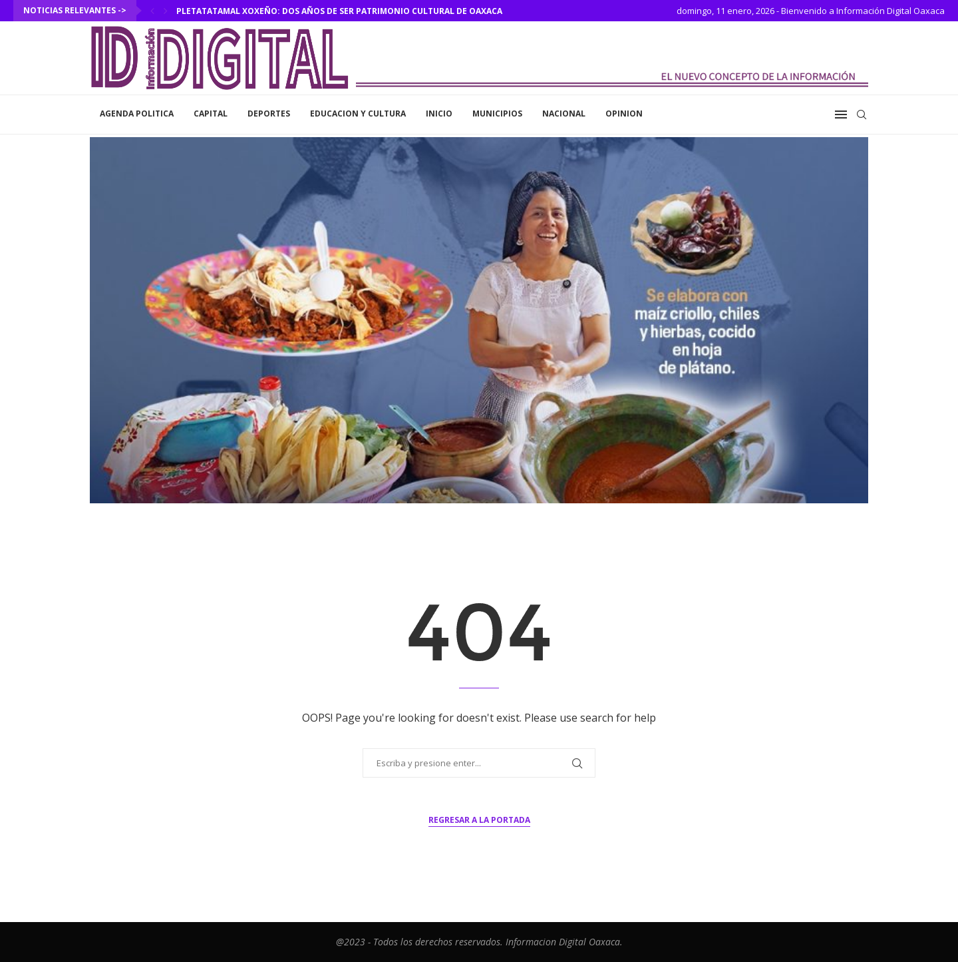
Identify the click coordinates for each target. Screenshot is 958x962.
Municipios (497, 113)
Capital (211, 113)
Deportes (268, 113)
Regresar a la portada (479, 820)
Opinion (624, 113)
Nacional (563, 113)
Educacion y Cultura (358, 113)
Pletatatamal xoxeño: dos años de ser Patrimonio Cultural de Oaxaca (339, 11)
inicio (439, 113)
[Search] (861, 114)
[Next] (165, 10)
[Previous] (152, 10)
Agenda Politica (137, 113)
